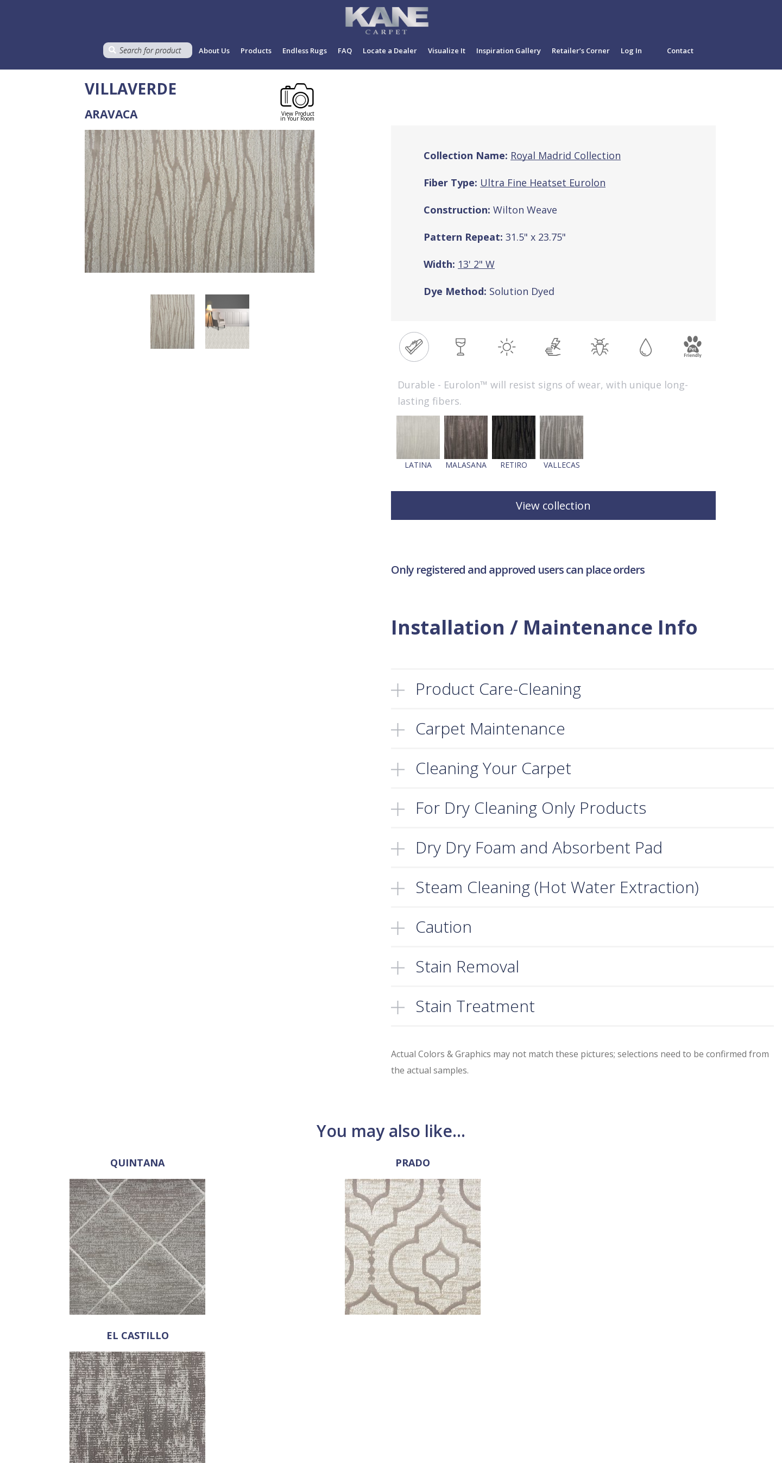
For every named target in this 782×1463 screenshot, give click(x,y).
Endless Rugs (304, 50)
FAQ (345, 50)
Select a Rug (238, 1384)
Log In (507, 1372)
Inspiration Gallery (508, 50)
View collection (553, 505)
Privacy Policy (372, 1384)
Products (256, 50)
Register (511, 1384)
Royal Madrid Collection (565, 155)
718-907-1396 (30, 1379)
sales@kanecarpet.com (48, 1411)
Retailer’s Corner (581, 50)
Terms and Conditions (386, 1372)
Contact (680, 50)
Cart (224, 1441)
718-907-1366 (44, 1395)
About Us (214, 50)
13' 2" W (476, 264)
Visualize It (446, 50)
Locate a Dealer (390, 50)
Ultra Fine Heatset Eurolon (543, 182)
